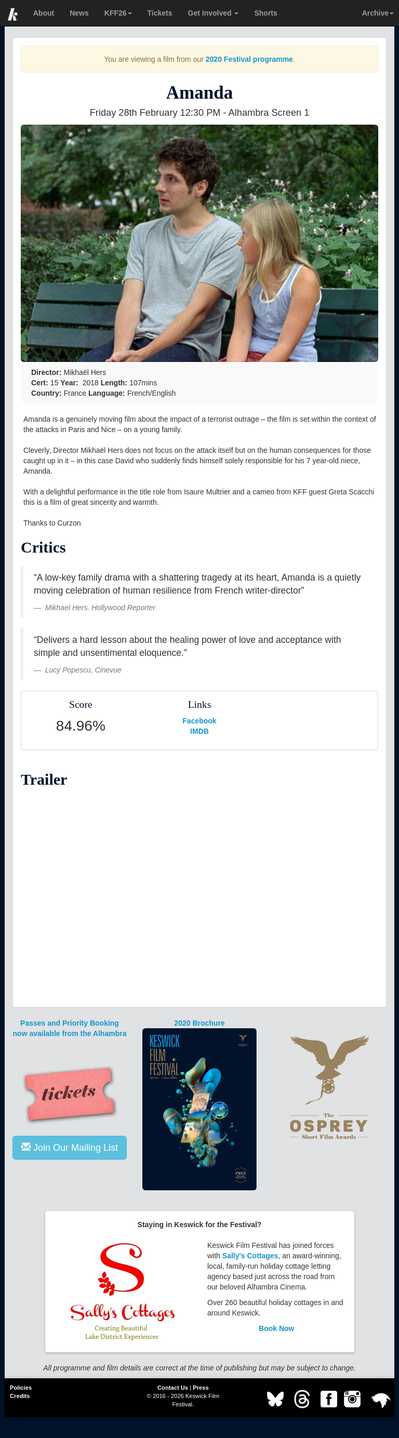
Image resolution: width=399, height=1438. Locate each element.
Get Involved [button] (213, 13)
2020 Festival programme (249, 59)
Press (200, 1388)
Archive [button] (378, 13)
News (79, 13)
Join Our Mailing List (69, 1147)
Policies (21, 1388)
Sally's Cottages (250, 1256)
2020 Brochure (199, 1023)
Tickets (160, 13)
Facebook (199, 721)
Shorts (265, 13)
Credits (20, 1396)
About (43, 13)
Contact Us (172, 1388)
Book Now (276, 1328)
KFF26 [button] (118, 13)
